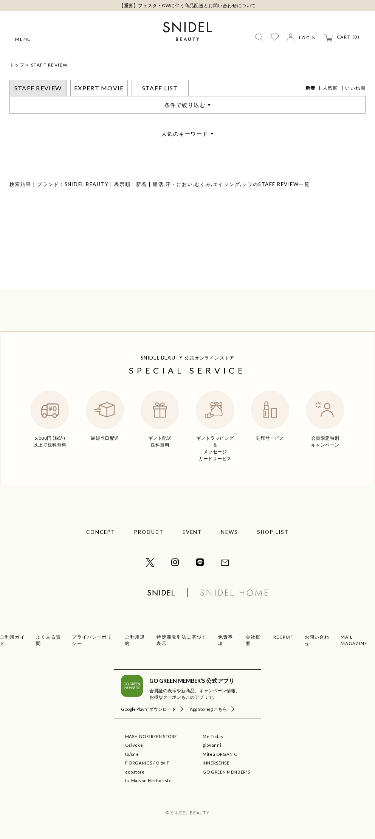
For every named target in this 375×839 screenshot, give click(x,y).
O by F (162, 762)
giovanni (212, 745)
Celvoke (134, 745)
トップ (17, 65)
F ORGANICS (138, 762)
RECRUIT (283, 636)
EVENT (192, 532)
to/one (132, 754)
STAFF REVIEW (49, 65)
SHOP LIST (273, 532)
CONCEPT (100, 532)
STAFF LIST (160, 87)
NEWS (229, 532)
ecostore (135, 771)
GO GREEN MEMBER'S (226, 771)
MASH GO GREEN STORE (151, 736)
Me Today (213, 736)
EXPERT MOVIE (99, 87)
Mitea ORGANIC (220, 754)
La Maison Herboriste (148, 780)
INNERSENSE (216, 762)
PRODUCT (149, 532)
